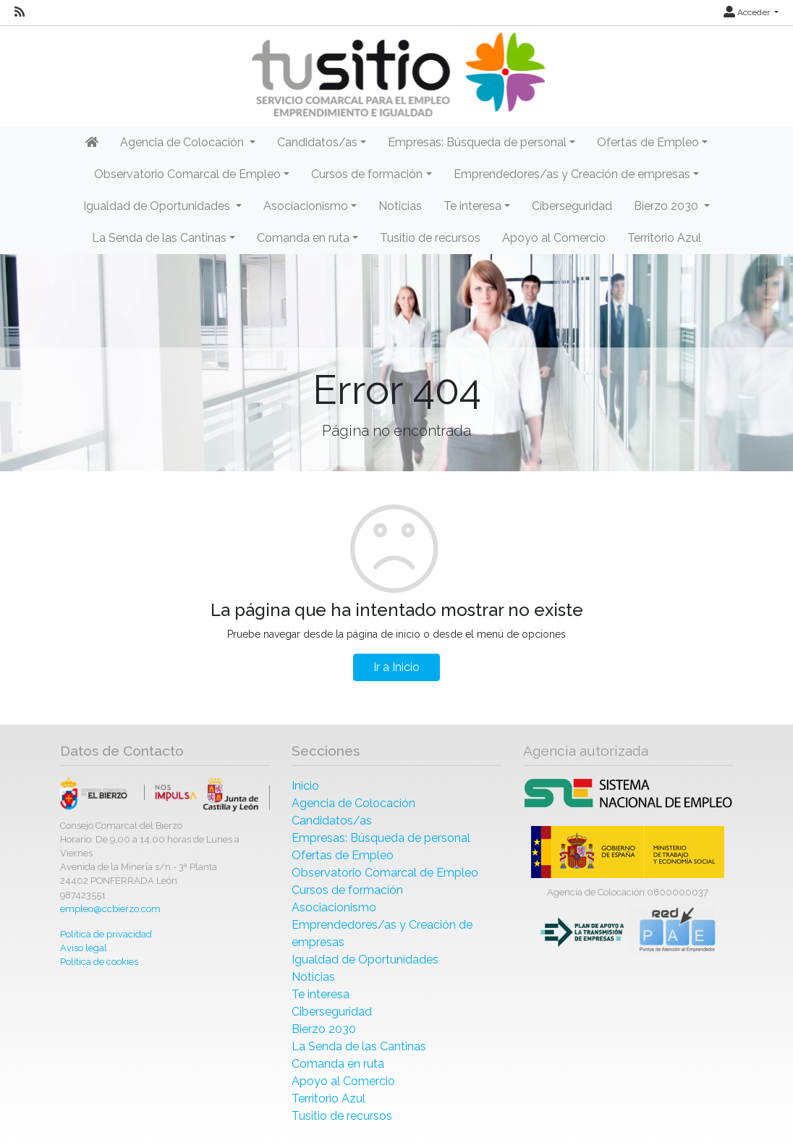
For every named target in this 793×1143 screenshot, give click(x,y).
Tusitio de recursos (430, 238)
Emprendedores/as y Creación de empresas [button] (572, 174)
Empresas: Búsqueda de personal (381, 838)
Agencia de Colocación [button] (183, 142)
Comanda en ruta (338, 1064)
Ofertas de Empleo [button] (648, 142)
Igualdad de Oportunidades (365, 959)
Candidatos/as (332, 820)
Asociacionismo (334, 907)
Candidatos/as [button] (317, 142)
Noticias (400, 206)
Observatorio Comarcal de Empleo (385, 873)
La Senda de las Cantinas (359, 1046)
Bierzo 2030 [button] (667, 206)
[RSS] (19, 12)
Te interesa (320, 994)
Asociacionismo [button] (305, 206)
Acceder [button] (748, 12)
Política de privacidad (106, 934)
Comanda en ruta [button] (303, 238)
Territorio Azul (664, 238)
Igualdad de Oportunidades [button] (158, 206)
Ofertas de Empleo (343, 855)
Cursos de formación (347, 890)
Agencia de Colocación (353, 803)
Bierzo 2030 (324, 1029)
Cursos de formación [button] (367, 174)
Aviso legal (83, 947)
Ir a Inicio (396, 667)
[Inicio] (396, 75)
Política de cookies (99, 961)
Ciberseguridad (572, 206)
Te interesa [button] (472, 206)
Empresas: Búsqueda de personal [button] (477, 142)
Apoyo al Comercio (554, 238)
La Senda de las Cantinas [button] (159, 238)
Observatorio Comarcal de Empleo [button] (187, 174)
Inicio (305, 786)
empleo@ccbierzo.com (110, 908)
